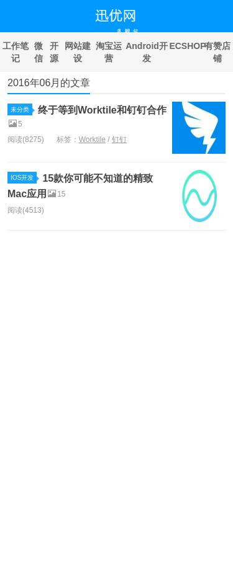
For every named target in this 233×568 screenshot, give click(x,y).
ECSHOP (185, 46)
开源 (54, 52)
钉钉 (119, 139)
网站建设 (78, 52)
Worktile (92, 139)
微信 (38, 52)
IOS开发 (24, 177)
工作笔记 (15, 52)
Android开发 (147, 52)
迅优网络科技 (116, 16)
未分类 (21, 109)
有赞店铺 (217, 52)
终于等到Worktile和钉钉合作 (102, 110)
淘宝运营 (109, 52)
